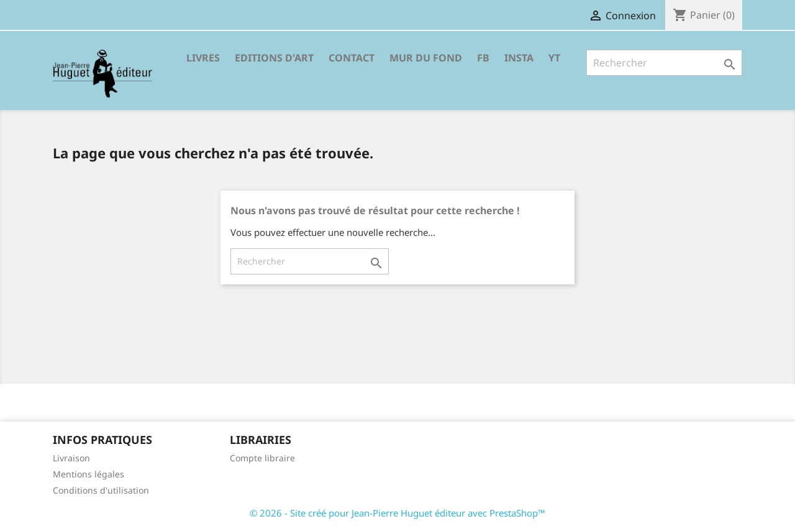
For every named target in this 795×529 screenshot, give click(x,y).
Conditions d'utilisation (101, 490)
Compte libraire (262, 458)
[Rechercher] (664, 63)
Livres (203, 58)
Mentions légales (88, 474)
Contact (352, 58)
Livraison (71, 458)
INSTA (519, 58)
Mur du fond (425, 58)
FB (483, 58)
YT (554, 58)
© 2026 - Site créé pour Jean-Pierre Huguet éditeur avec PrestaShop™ (397, 513)
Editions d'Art (274, 58)
